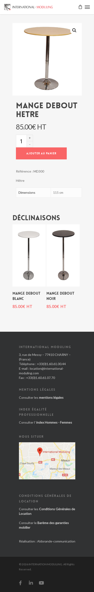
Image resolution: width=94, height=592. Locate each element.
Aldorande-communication (56, 541)
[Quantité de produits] (21, 141)
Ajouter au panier (41, 153)
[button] (74, 30)
